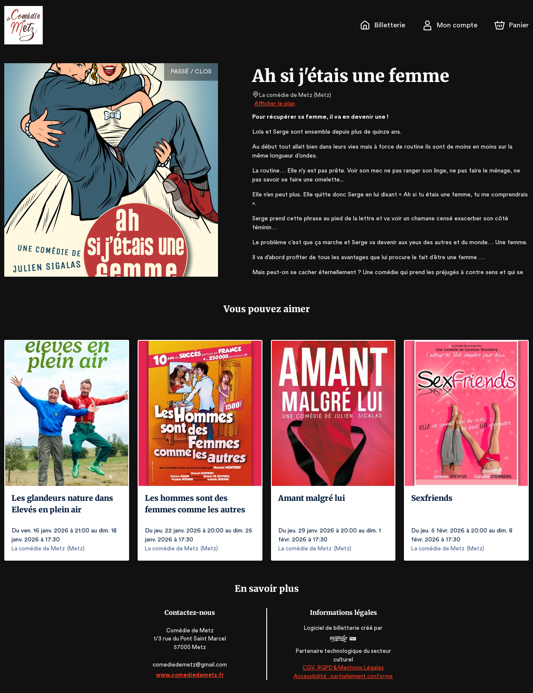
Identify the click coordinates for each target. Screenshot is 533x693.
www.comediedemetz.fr (190, 675)
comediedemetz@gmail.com (191, 664)
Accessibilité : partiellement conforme (342, 676)
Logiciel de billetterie (331, 628)
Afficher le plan (274, 103)
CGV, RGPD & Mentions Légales (342, 667)
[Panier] (512, 25)
